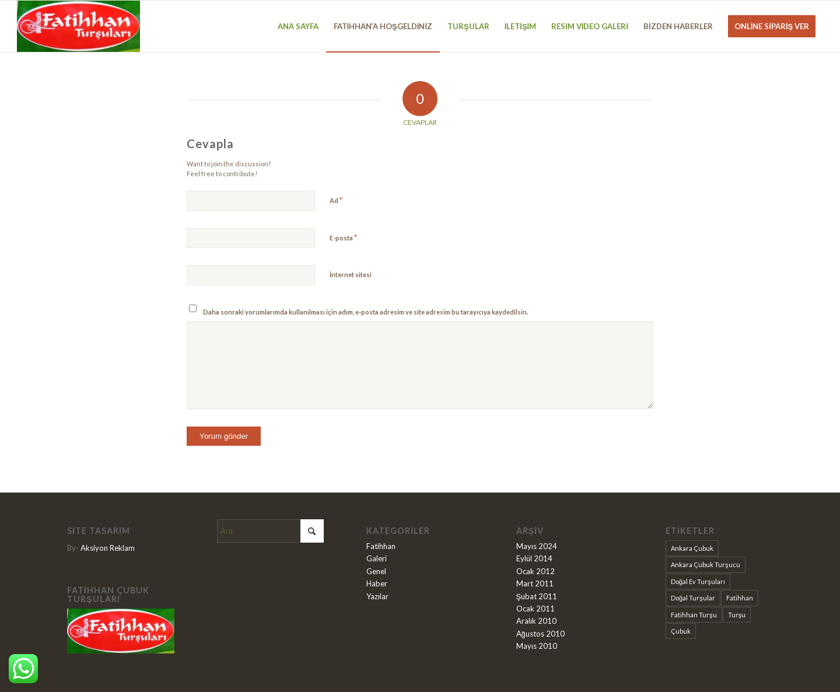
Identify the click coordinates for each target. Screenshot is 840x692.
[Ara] (270, 531)
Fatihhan (381, 546)
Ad (336, 200)
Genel (376, 571)
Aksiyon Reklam (107, 548)
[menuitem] (298, 26)
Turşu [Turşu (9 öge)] (737, 614)
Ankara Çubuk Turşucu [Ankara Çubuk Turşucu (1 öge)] (705, 564)
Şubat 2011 (537, 596)
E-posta (343, 237)
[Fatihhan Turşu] (78, 26)
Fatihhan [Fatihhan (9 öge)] (739, 598)
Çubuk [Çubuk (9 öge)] (681, 631)
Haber (376, 583)
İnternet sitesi (351, 274)
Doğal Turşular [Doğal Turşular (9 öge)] (693, 598)
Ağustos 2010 (540, 633)
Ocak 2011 (535, 608)
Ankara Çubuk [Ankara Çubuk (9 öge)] (692, 548)
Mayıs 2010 (536, 646)
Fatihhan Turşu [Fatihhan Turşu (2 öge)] (694, 614)
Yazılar (377, 596)
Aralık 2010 (536, 620)
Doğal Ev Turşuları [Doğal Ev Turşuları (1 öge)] (698, 581)
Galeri (376, 558)
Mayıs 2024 (536, 546)
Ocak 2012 (535, 571)
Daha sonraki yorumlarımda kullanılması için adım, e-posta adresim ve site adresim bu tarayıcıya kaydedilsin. (365, 312)
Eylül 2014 (534, 558)
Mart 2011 (535, 583)
